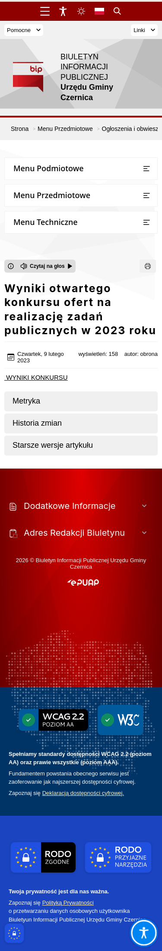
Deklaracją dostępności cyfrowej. (83, 793)
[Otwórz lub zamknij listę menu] (146, 168)
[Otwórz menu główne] (45, 11)
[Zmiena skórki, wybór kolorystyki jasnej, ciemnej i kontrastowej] (81, 11)
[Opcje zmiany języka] (99, 11)
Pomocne (24, 30)
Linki (144, 30)
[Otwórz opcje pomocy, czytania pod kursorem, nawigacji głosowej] (143, 932)
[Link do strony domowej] (76, 77)
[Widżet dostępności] (63, 11)
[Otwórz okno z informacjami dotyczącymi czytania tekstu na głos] (10, 266)
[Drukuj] (148, 266)
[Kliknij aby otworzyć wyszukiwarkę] (117, 11)
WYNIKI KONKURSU (36, 377)
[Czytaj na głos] (46, 266)
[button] (83, 583)
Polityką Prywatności (68, 902)
